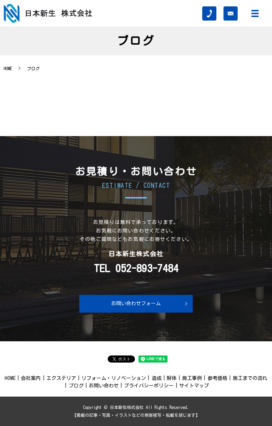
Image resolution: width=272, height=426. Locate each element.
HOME (8, 68)
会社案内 (31, 378)
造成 (157, 378)
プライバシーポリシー (149, 385)
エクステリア (61, 378)
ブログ (76, 385)
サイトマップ (194, 385)
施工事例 (192, 378)
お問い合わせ (104, 385)
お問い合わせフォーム (136, 303)
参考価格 (217, 378)
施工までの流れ (250, 378)
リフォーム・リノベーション (113, 378)
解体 (172, 378)
